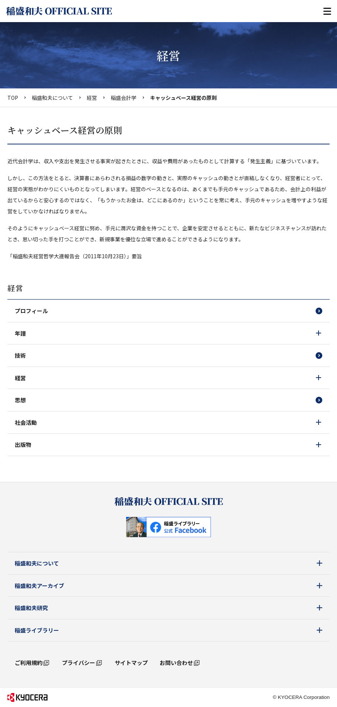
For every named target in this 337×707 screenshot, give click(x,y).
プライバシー (78, 662)
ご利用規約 (28, 662)
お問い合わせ (176, 662)
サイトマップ (131, 662)
